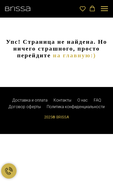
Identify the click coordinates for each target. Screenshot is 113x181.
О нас (82, 100)
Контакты (62, 100)
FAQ (97, 100)
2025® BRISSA (56, 117)
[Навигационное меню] (104, 8)
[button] (83, 9)
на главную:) (74, 55)
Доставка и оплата (30, 100)
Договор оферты (24, 106)
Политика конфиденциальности (76, 106)
